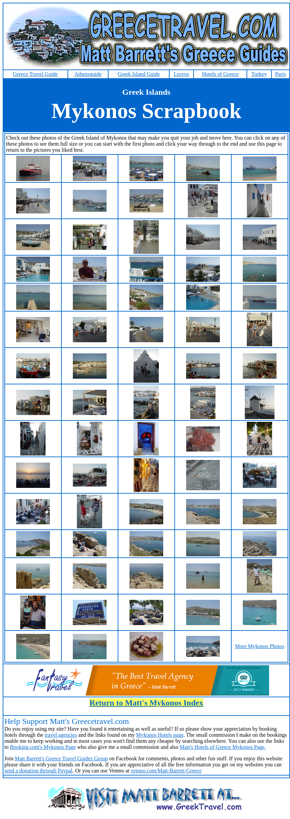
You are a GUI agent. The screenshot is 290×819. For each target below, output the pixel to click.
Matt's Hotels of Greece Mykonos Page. (223, 747)
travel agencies (61, 735)
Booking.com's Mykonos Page (43, 747)
